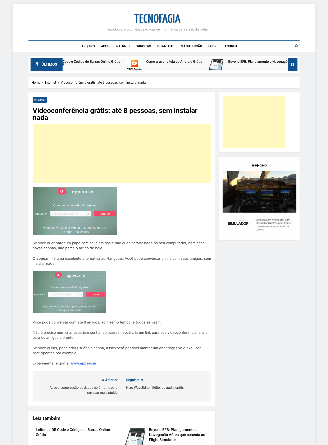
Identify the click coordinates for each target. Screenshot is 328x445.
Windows (143, 46)
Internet (122, 46)
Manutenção (191, 46)
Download (165, 46)
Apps (105, 46)
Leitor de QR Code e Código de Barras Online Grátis (87, 62)
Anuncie (231, 46)
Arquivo (88, 46)
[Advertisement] (122, 153)
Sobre (213, 46)
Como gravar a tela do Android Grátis (180, 62)
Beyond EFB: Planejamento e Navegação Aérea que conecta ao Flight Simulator (177, 435)
